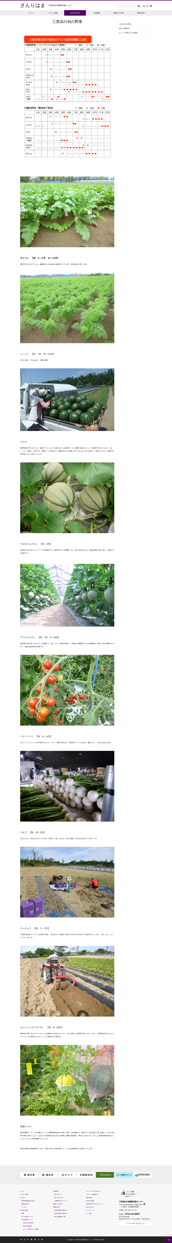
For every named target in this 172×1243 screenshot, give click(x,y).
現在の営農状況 (124, 28)
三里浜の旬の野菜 (125, 24)
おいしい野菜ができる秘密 (128, 33)
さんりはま (46, 5)
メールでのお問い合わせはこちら (135, 1223)
